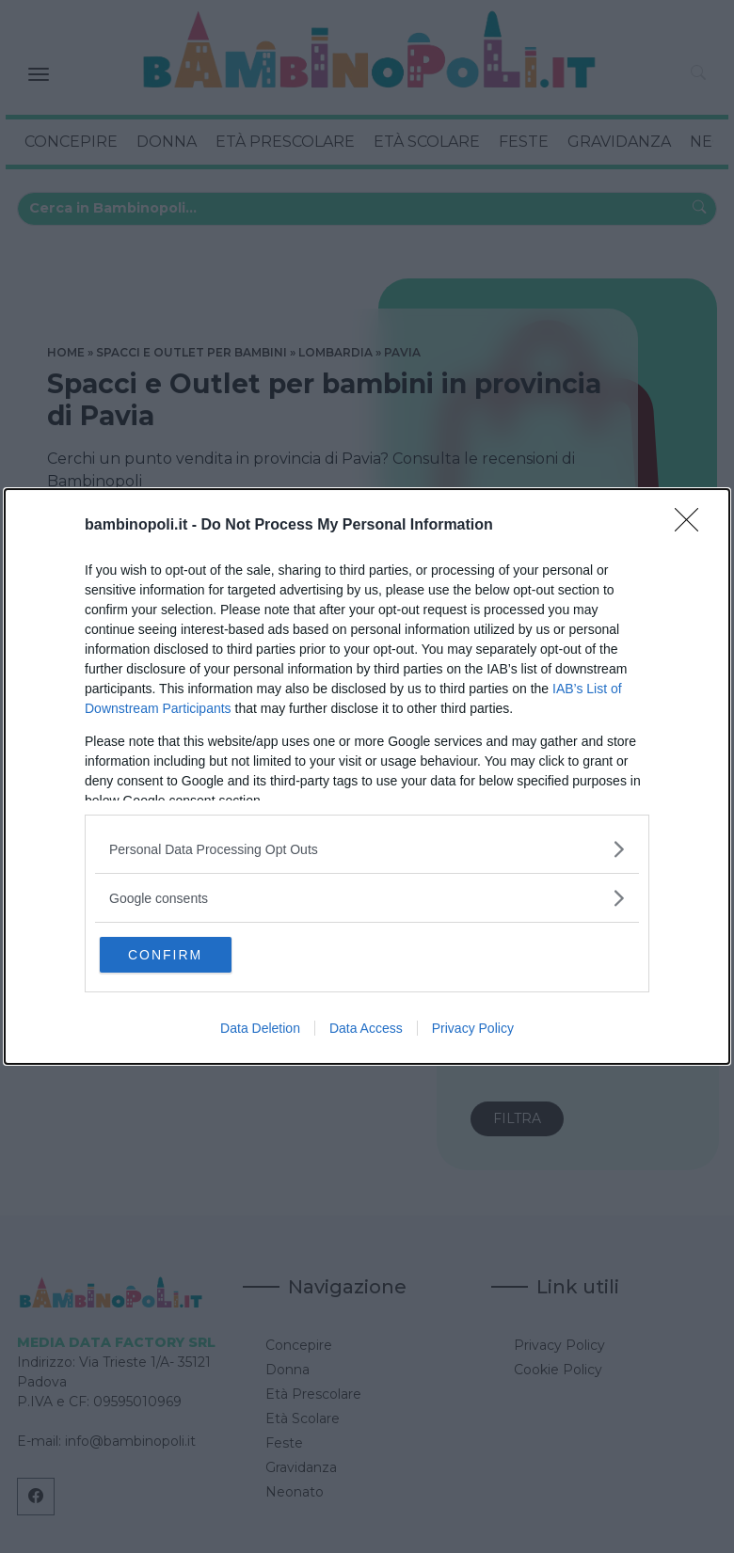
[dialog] (367, 776)
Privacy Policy (473, 1030)
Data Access (366, 1030)
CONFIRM (190, 953)
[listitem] (367, 847)
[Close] (692, 524)
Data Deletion (260, 1030)
